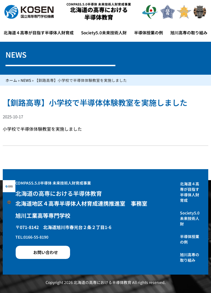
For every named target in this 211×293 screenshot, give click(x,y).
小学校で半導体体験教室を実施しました (42, 128)
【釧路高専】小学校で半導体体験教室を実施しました (95, 102)
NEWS (26, 80)
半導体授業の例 (148, 32)
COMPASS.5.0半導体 (98, 4)
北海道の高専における (99, 13)
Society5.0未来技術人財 (104, 32)
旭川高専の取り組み (188, 32)
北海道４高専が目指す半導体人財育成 (39, 32)
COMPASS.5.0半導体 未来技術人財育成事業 (53, 183)
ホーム (11, 80)
